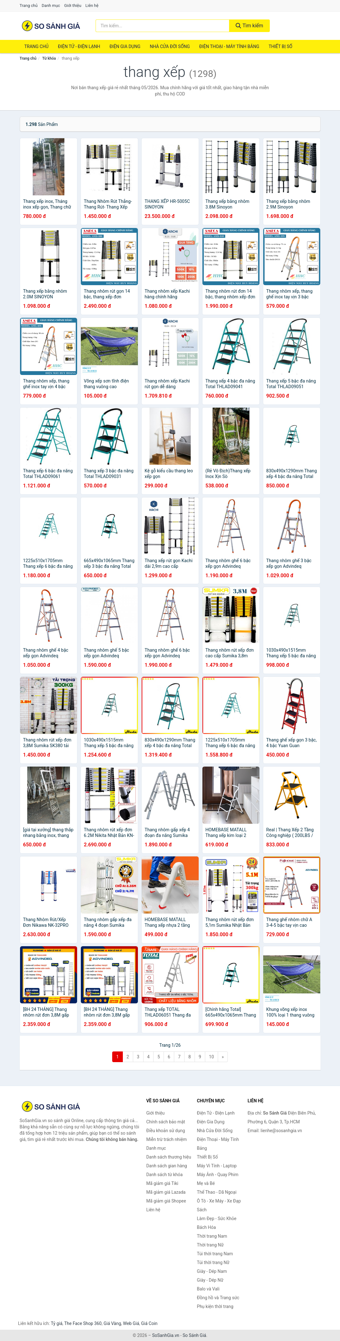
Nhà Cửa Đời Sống (170, 46)
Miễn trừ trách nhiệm (166, 1139)
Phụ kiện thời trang (215, 1306)
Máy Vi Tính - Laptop (217, 1165)
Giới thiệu (72, 5)
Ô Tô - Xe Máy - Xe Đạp (219, 1200)
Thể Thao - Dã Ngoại (216, 1192)
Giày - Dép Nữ (210, 1280)
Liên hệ (92, 5)
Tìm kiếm (249, 26)
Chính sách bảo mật (165, 1121)
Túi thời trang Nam (215, 1253)
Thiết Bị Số (280, 46)
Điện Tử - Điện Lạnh (79, 46)
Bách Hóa (206, 1227)
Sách (202, 1209)
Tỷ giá (56, 1323)
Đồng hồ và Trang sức (218, 1297)
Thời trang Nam (212, 1236)
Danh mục (51, 5)
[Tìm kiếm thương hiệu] (162, 25)
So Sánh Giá (194, 1335)
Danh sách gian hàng (166, 1165)
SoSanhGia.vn (165, 1335)
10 (211, 1056)
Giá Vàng (112, 1323)
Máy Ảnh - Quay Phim (217, 1174)
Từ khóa (49, 58)
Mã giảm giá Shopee (166, 1200)
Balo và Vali (208, 1288)
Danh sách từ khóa (164, 1174)
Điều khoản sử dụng (165, 1130)
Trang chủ (29, 5)
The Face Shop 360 (83, 1323)
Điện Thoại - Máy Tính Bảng (229, 46)
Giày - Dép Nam (212, 1271)
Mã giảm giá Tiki (162, 1183)
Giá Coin (149, 1323)
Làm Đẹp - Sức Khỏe (216, 1218)
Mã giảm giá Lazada (166, 1192)
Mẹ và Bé (206, 1183)
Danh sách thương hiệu (168, 1156)
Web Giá (131, 1323)
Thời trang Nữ (210, 1244)
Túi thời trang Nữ (213, 1262)
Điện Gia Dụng (124, 46)
